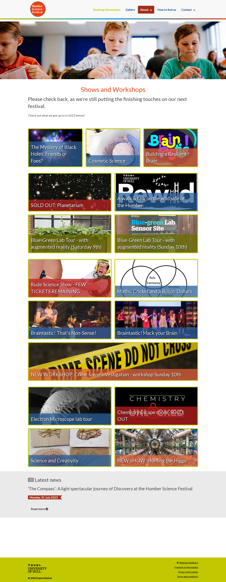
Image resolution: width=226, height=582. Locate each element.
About (144, 9)
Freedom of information (186, 567)
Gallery (130, 9)
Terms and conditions (187, 576)
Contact (186, 9)
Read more (38, 547)
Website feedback (187, 562)
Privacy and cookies (188, 571)
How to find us (166, 9)
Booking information (106, 9)
